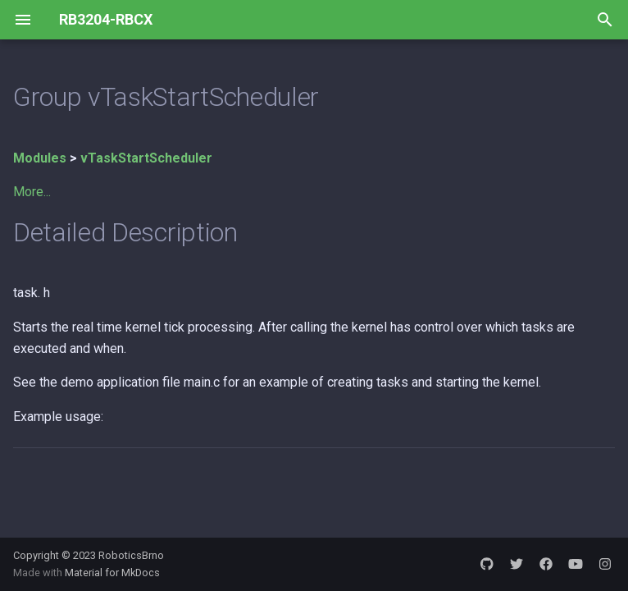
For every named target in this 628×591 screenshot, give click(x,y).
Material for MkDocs (112, 572)
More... (32, 191)
